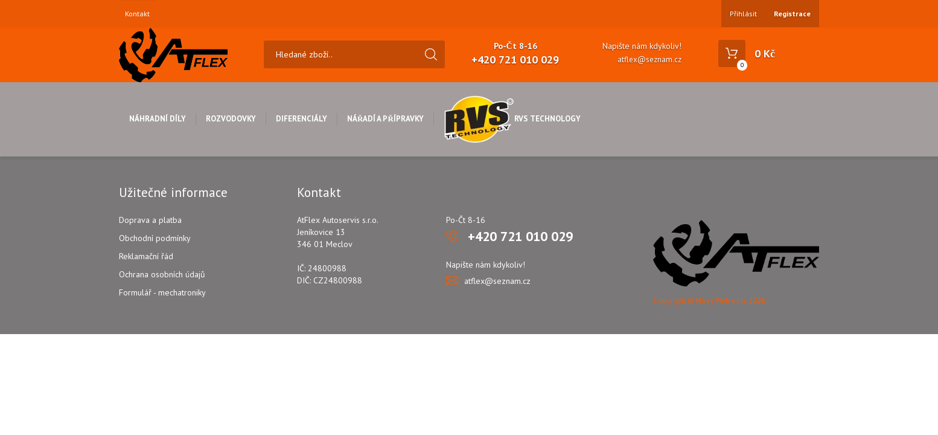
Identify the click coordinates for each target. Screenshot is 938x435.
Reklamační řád (146, 256)
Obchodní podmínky (155, 238)
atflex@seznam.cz (649, 59)
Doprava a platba (150, 219)
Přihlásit (743, 13)
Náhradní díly (157, 119)
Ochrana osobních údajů (162, 274)
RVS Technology (512, 119)
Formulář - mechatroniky (162, 292)
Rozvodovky (231, 119)
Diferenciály (301, 119)
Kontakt (137, 14)
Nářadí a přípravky (385, 119)
